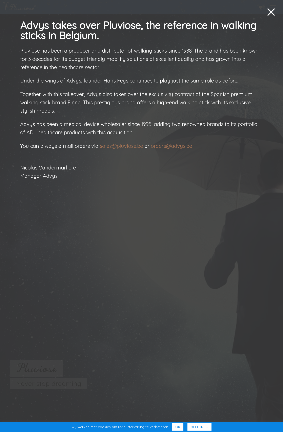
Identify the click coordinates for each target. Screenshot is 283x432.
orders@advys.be (171, 146)
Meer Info (199, 427)
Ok (177, 427)
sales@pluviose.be (121, 146)
